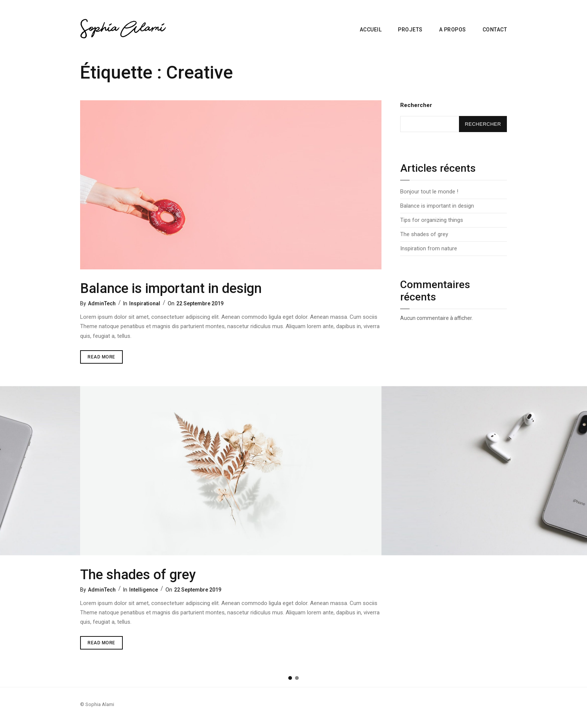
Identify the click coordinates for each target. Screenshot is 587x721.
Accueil (371, 30)
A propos (452, 30)
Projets (410, 30)
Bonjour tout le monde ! (429, 191)
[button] (290, 678)
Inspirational (144, 303)
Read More (105, 355)
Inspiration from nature (428, 248)
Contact (495, 30)
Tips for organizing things (431, 220)
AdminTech (102, 303)
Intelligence (143, 590)
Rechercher (416, 105)
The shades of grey (138, 575)
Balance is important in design (171, 288)
